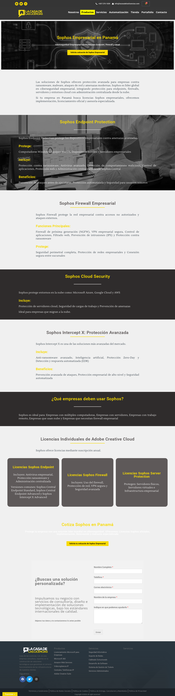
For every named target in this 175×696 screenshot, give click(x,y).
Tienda (135, 12)
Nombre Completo (103, 567)
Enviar (98, 632)
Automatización (118, 12)
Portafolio (147, 12)
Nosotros (73, 12)
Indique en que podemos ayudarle (111, 607)
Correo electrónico (103, 587)
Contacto (161, 12)
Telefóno (99, 577)
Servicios (101, 12)
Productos (87, 12)
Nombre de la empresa (105, 597)
